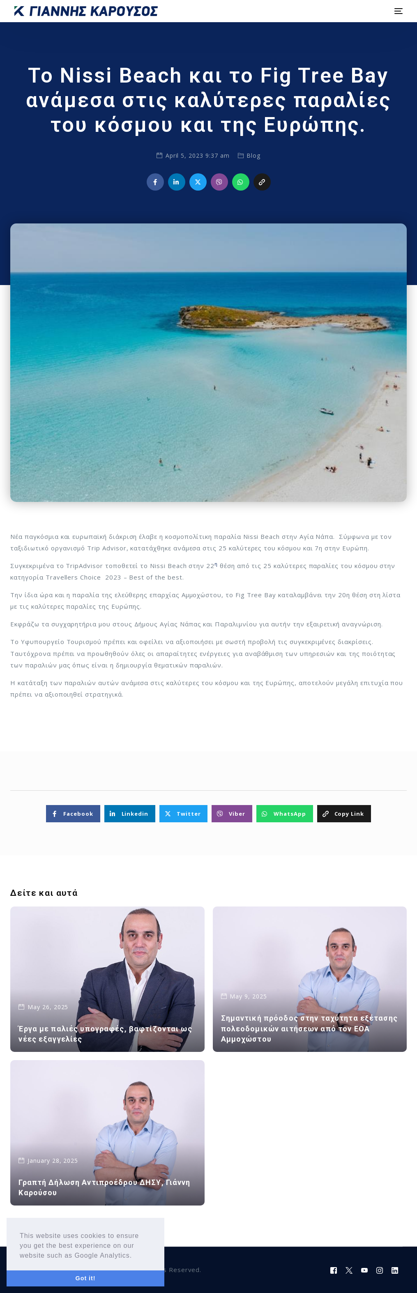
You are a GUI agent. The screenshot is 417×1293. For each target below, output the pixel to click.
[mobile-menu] (397, 11)
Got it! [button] (86, 1278)
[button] (135, 1256)
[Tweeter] (349, 1270)
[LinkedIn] (395, 1270)
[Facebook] (333, 1270)
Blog (253, 155)
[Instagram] (379, 1270)
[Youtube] (364, 1270)
